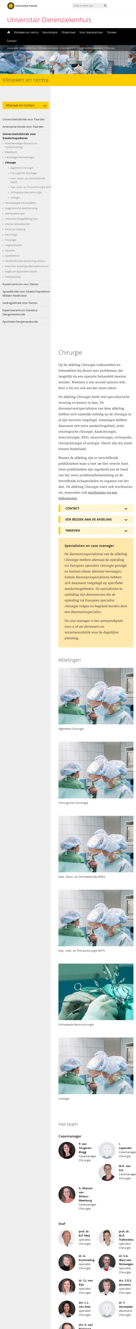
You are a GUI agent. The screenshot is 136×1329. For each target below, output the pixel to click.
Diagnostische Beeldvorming (21, 211)
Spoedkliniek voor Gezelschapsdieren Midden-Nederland (26, 297)
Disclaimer (77, 1238)
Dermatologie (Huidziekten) (20, 206)
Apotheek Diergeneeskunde (20, 325)
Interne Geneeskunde (17, 227)
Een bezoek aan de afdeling (88, 273)
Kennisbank (50, 32)
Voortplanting (12, 280)
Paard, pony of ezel (19, 1243)
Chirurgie (10, 162)
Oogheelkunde (13, 248)
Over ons (76, 1232)
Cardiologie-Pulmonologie (19, 157)
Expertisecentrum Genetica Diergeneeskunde (20, 316)
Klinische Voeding (15, 232)
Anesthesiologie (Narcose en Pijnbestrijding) (21, 145)
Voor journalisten (82, 1254)
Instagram (13, 1283)
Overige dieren (16, 1249)
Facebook (13, 1277)
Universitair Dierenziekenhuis (49, 19)
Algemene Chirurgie (22, 167)
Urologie (15, 201)
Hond (10, 1232)
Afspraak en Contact (20, 105)
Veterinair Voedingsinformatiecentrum (27, 269)
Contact (12, 41)
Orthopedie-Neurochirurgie (26, 195)
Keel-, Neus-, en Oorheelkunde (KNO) (28, 180)
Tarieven (72, 284)
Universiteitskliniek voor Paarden (24, 119)
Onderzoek (68, 32)
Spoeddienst (12, 259)
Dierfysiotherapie (15, 216)
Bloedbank (11, 152)
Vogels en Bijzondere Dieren (21, 275)
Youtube (12, 1288)
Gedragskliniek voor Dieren (20, 306)
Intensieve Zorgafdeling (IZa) (21, 222)
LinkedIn (12, 1294)
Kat (9, 1238)
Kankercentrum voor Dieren (20, 287)
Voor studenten (81, 1266)
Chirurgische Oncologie (24, 173)
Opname (10, 253)
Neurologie (11, 238)
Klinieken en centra (26, 32)
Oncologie (10, 243)
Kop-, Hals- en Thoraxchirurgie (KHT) (28, 188)
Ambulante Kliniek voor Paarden (23, 127)
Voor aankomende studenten (89, 1260)
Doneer (112, 32)
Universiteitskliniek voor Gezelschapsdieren (19, 136)
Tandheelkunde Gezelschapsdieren (25, 264)
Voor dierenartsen (91, 32)
